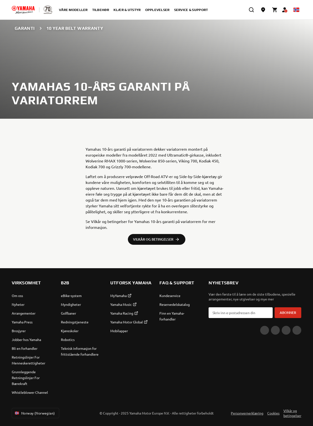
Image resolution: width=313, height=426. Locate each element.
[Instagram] (286, 330)
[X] (296, 330)
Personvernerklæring (247, 413)
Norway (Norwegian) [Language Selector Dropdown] (34, 413)
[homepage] (23, 9)
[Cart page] (275, 10)
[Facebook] (275, 330)
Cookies (273, 413)
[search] (251, 10)
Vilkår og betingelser (292, 413)
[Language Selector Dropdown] (296, 10)
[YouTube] (264, 330)
